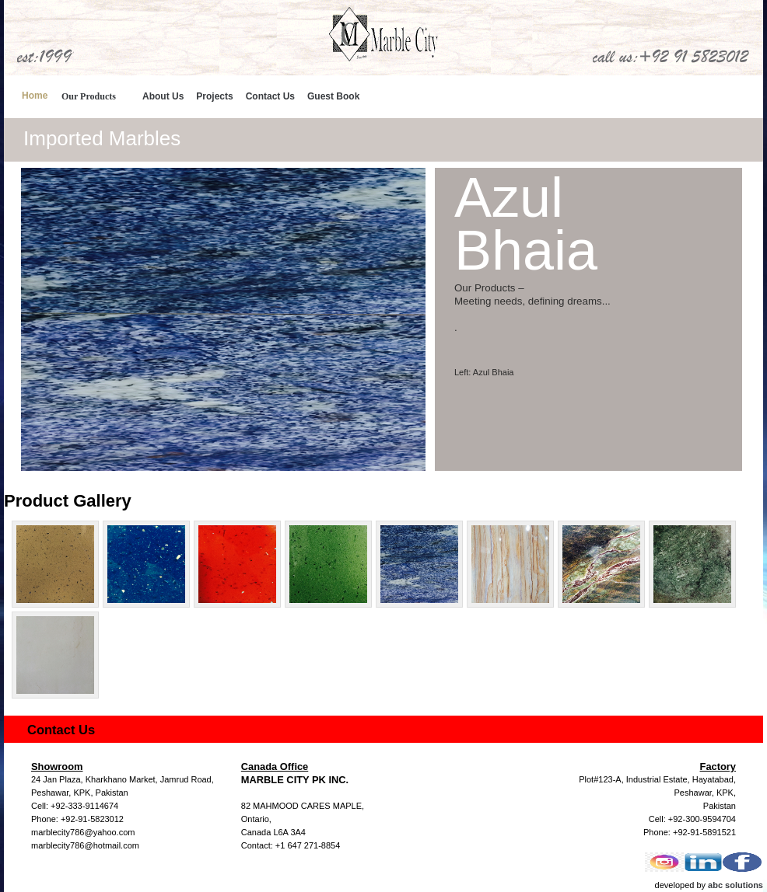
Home (34, 95)
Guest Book (333, 96)
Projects (214, 96)
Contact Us (270, 96)
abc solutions (735, 885)
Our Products (88, 96)
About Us (163, 96)
